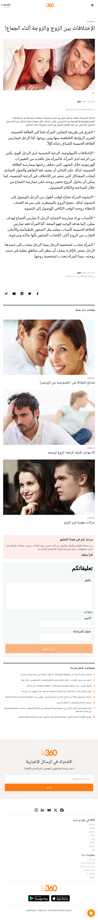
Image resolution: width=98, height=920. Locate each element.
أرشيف (92, 877)
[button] (91, 913)
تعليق (88, 580)
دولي (93, 849)
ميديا (93, 839)
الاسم (87, 618)
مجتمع (92, 831)
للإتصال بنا (90, 874)
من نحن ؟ (91, 859)
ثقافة (93, 835)
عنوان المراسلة (82, 631)
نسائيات (91, 21)
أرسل (49, 787)
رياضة (92, 842)
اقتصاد (92, 828)
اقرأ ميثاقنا (87, 554)
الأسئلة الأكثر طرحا (88, 863)
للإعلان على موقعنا (87, 866)
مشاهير (92, 846)
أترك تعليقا (49, 648)
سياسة (92, 824)
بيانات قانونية (89, 870)
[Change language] (7, 5)
